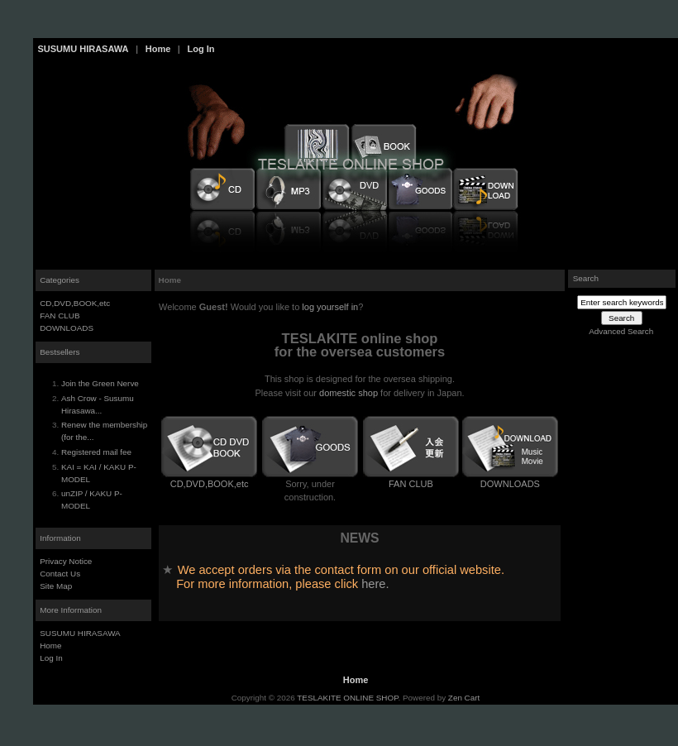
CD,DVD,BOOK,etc (75, 303)
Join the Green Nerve (100, 383)
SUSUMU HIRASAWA (83, 49)
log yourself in (330, 307)
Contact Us (60, 573)
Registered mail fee (96, 452)
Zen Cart (464, 697)
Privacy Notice (66, 561)
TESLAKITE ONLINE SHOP (347, 697)
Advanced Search (621, 331)
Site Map (56, 586)
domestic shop (348, 393)
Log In (200, 49)
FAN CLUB (59, 315)
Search (586, 278)
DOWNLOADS (66, 327)
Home (158, 49)
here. (375, 584)
